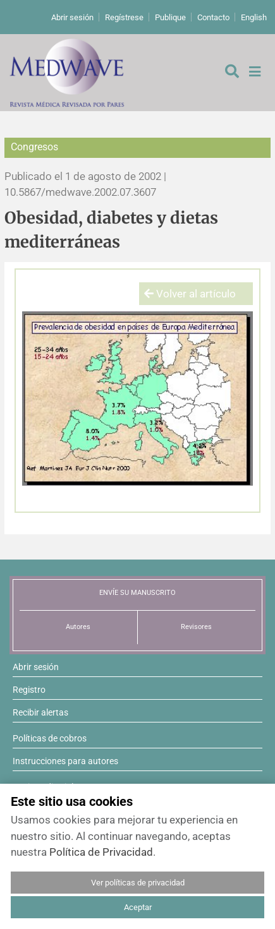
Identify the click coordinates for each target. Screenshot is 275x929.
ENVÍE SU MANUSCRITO (137, 593)
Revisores (196, 627)
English (254, 17)
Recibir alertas (40, 712)
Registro (29, 690)
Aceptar (138, 907)
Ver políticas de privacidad (138, 882)
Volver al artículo (190, 293)
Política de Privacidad (101, 852)
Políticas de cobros (50, 738)
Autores (78, 627)
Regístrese (124, 17)
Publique (170, 17)
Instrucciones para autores (65, 761)
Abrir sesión (72, 17)
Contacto (213, 17)
